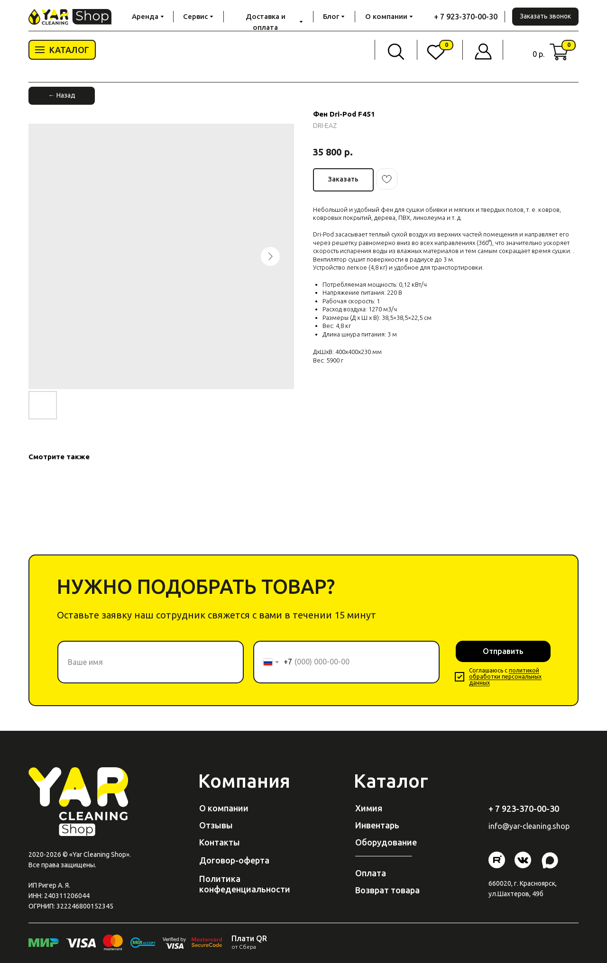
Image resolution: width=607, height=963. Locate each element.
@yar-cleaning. (527, 826)
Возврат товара (387, 890)
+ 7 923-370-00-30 (465, 16)
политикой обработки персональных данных (505, 676)
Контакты (219, 842)
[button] (545, 17)
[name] (150, 662)
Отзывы (216, 825)
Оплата (370, 873)
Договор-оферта (234, 860)
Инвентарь (377, 825)
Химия (368, 808)
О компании (223, 808)
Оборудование (386, 842)
